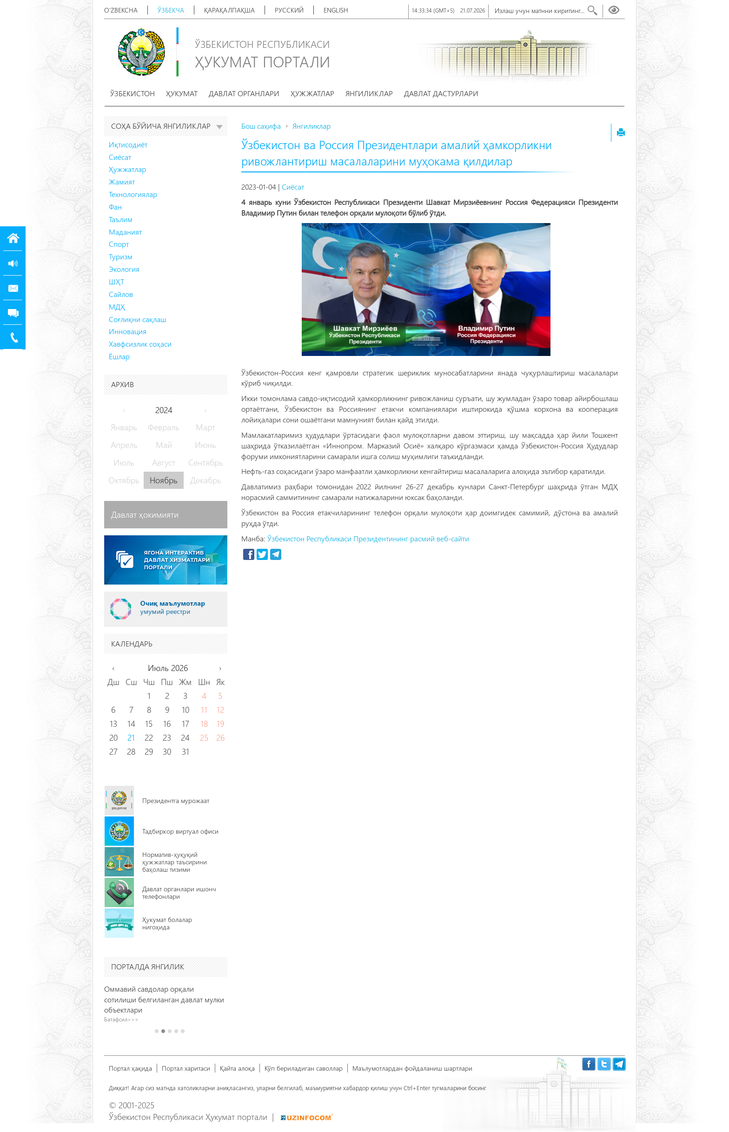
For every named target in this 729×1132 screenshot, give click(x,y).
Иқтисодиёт (128, 144)
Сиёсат (120, 157)
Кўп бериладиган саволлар (304, 1068)
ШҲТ (116, 281)
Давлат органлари (244, 93)
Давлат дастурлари (441, 93)
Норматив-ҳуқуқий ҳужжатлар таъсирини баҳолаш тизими (174, 862)
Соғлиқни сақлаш (137, 319)
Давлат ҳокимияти (145, 514)
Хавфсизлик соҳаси (140, 344)
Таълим (121, 219)
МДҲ (117, 306)
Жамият (122, 181)
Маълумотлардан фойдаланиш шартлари (412, 1068)
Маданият (125, 232)
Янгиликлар (369, 93)
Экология (124, 269)
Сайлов (121, 294)
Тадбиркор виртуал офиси (180, 831)
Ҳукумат (182, 93)
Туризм (121, 256)
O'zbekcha (121, 10)
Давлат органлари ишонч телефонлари (179, 892)
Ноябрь (164, 480)
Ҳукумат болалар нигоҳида (167, 923)
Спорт (119, 244)
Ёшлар (119, 356)
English (336, 10)
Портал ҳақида (130, 1068)
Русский (289, 10)
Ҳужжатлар (312, 93)
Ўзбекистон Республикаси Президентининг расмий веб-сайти (368, 538)
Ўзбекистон (132, 93)
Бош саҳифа (261, 126)
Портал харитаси (186, 1068)
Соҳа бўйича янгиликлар (167, 126)
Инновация (127, 331)
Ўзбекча (171, 10)
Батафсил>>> (125, 1019)
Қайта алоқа (237, 1068)
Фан (115, 206)
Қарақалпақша (229, 10)
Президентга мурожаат (175, 800)
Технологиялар (133, 194)
